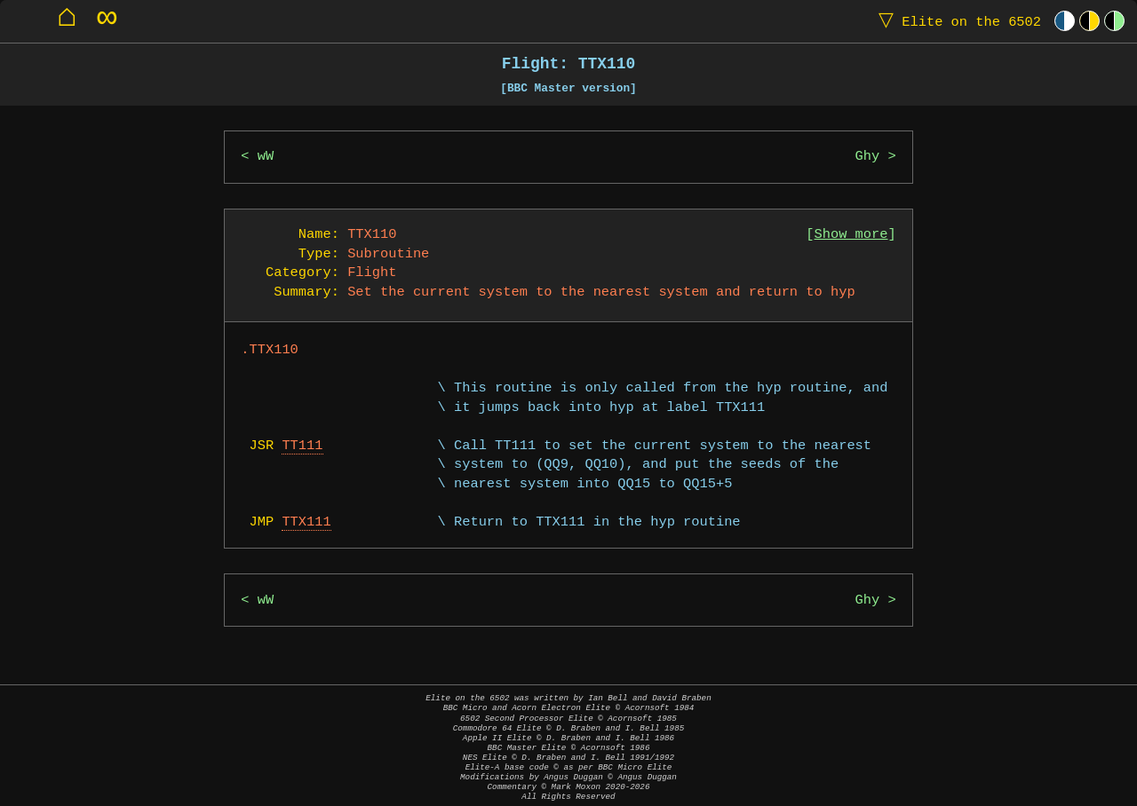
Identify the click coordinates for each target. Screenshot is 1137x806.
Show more (851, 234)
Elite (956, 21)
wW (266, 156)
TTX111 (306, 522)
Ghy (867, 156)
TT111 (302, 446)
